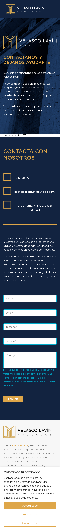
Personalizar (30, 514)
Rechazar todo (30, 523)
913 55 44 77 (21, 178)
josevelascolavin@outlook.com (34, 192)
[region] (30, 498)
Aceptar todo (30, 505)
